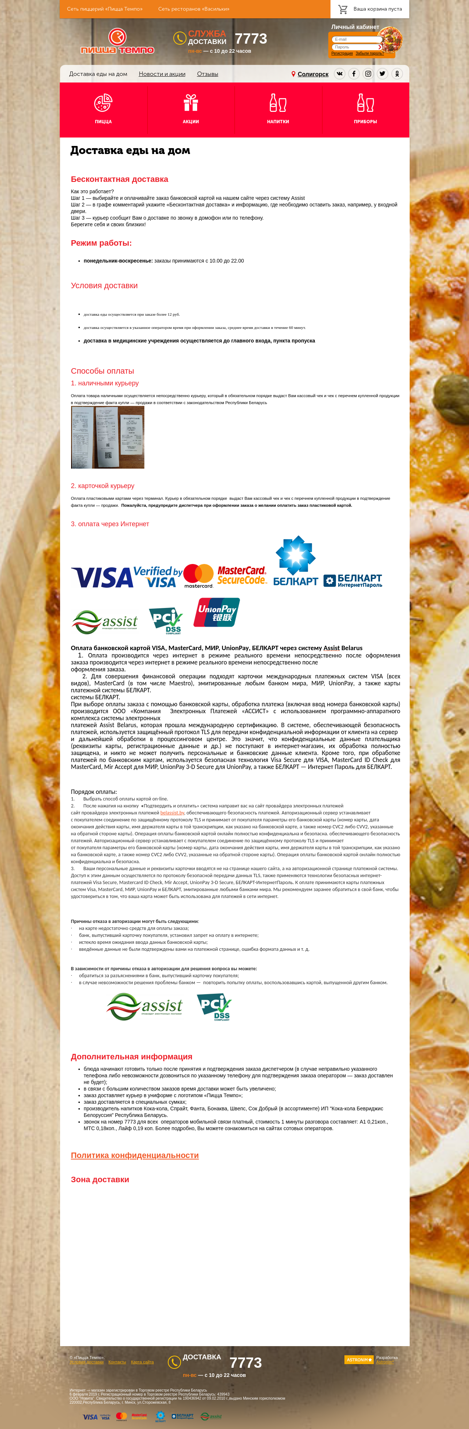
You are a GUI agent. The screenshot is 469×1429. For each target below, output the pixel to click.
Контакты (117, 1362)
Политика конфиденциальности (135, 1155)
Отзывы (207, 73)
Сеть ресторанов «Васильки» (193, 9)
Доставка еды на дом (98, 73)
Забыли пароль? (370, 53)
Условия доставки (87, 1362)
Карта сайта (142, 1362)
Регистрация (342, 53)
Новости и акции (162, 73)
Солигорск (313, 74)
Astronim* (385, 1362)
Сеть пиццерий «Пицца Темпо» (105, 9)
